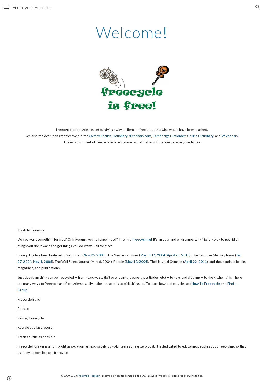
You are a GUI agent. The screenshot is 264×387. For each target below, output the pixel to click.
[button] (6, 7)
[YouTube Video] (122, 186)
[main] (132, 32)
